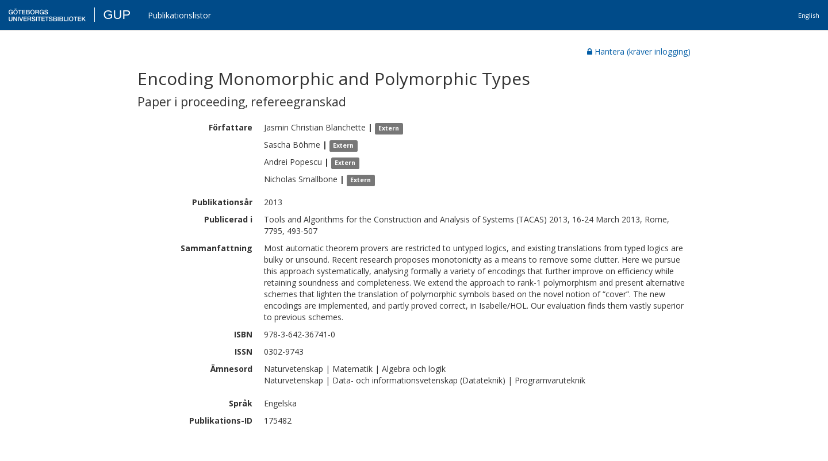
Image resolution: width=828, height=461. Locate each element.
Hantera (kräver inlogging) (639, 51)
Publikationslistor (179, 15)
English (808, 15)
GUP (117, 14)
